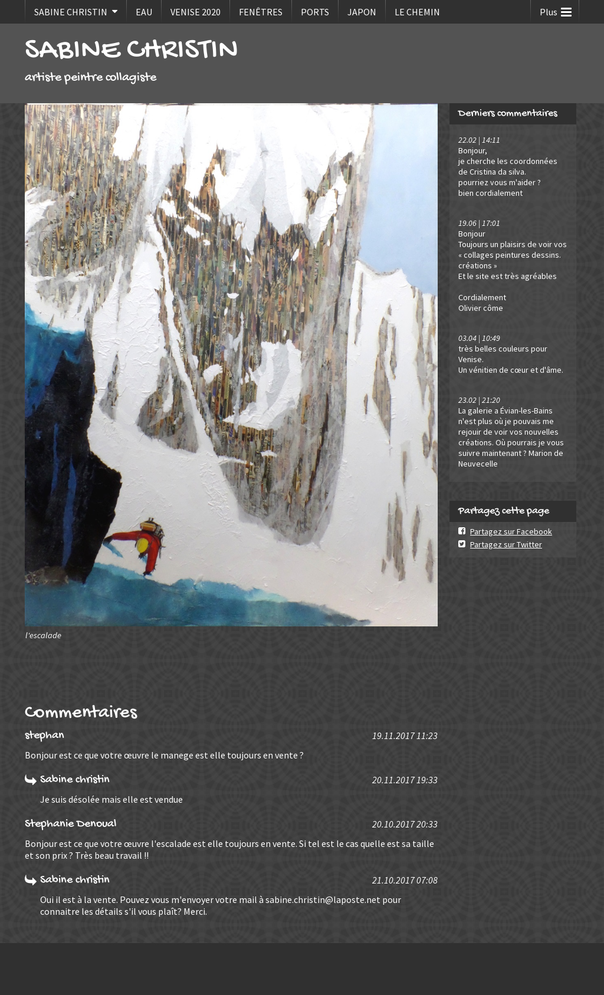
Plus (556, 9)
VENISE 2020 (195, 12)
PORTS (315, 12)
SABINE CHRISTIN (70, 12)
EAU (144, 12)
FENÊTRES (261, 12)
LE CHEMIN (417, 12)
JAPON (361, 12)
